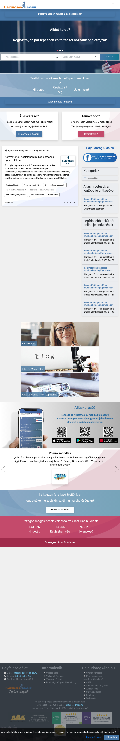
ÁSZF (88, 682)
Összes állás (52, 673)
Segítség (90, 695)
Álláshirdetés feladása (60, 101)
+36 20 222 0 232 (23, 676)
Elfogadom (111, 737)
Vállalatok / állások (55, 676)
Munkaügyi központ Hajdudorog (61, 682)
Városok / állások (54, 679)
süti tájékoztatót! (108, 732)
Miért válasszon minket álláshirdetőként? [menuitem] (60, 13)
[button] (3, 469)
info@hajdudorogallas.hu (25, 673)
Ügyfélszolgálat (93, 692)
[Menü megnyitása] (113, 4)
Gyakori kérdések (94, 673)
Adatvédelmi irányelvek (97, 685)
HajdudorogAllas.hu (74, 705)
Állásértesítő (92, 688)
